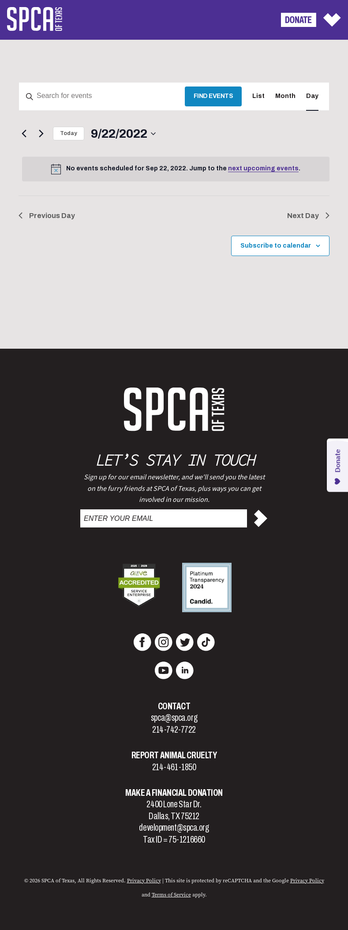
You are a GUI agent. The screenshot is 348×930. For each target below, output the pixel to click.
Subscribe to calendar (275, 245)
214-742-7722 (174, 729)
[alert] (175, 169)
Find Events (213, 96)
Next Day (308, 215)
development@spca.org (174, 827)
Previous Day (47, 215)
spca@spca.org (174, 717)
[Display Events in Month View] (285, 96)
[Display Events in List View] (258, 96)
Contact (174, 706)
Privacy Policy (307, 880)
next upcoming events (263, 168)
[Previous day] (24, 133)
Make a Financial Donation (174, 792)
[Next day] (41, 133)
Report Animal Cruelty (174, 755)
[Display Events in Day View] (312, 96)
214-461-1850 (174, 767)
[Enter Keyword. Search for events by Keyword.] (102, 96)
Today (68, 133)
